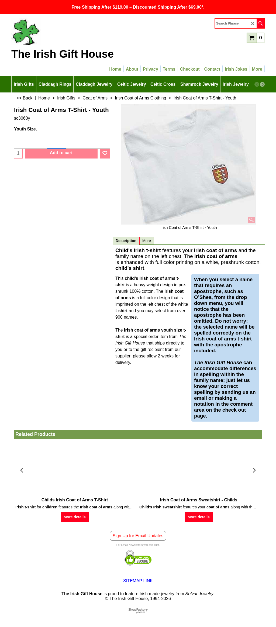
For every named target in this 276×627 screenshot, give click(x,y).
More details (75, 517)
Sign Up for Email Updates (138, 535)
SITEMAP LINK (138, 580)
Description (126, 241)
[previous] (256, 84)
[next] (262, 84)
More (146, 241)
